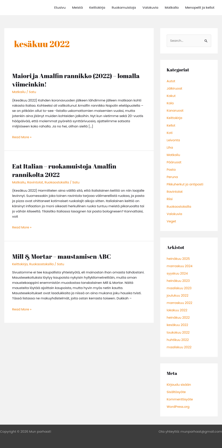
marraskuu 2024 (180, 264)
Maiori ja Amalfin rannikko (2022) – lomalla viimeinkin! (77, 79)
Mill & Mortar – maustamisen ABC (62, 255)
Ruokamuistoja (124, 7)
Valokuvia (150, 7)
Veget (171, 220)
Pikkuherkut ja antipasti (185, 183)
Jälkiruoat (175, 88)
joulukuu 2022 (178, 293)
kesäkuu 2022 (178, 323)
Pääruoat (174, 161)
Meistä (77, 7)
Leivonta (173, 139)
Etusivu (59, 7)
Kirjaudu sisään (179, 382)
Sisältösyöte (176, 389)
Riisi (170, 198)
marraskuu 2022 (180, 301)
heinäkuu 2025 (178, 257)
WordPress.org (178, 404)
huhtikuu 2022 (178, 337)
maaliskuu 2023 (179, 286)
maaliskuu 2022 (179, 344)
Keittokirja (97, 7)
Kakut (171, 95)
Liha (170, 147)
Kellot (171, 125)
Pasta (171, 169)
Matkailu (19, 92)
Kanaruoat (175, 110)
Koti (170, 132)
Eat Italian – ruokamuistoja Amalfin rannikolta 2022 (65, 169)
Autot (171, 81)
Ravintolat (35, 182)
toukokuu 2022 (178, 330)
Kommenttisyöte (180, 396)
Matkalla (172, 7)
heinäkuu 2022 (178, 315)
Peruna (172, 176)
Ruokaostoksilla (57, 182)
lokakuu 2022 (177, 308)
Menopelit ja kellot (199, 7)
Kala (170, 103)
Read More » (22, 137)
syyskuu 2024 (177, 272)
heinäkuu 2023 (178, 279)
